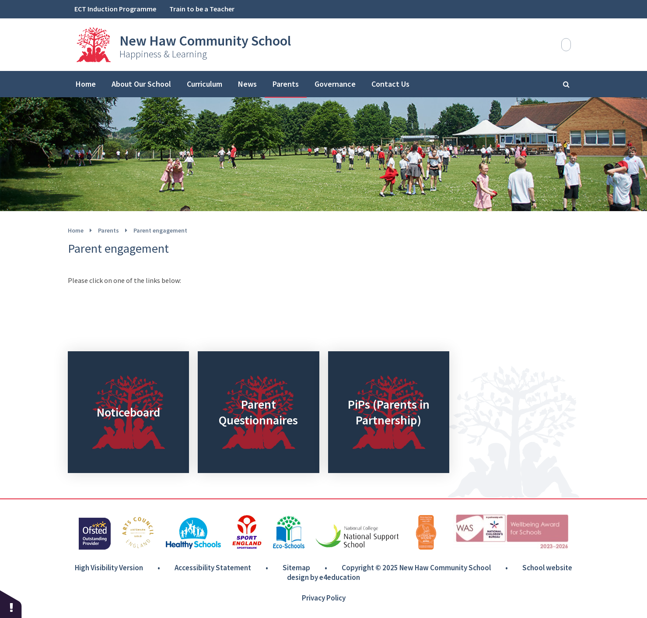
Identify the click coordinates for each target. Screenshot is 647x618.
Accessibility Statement (213, 567)
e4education (339, 577)
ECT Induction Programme (115, 8)
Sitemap (296, 567)
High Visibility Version (109, 567)
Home (76, 230)
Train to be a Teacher (201, 8)
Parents (108, 230)
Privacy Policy (324, 598)
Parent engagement (160, 230)
